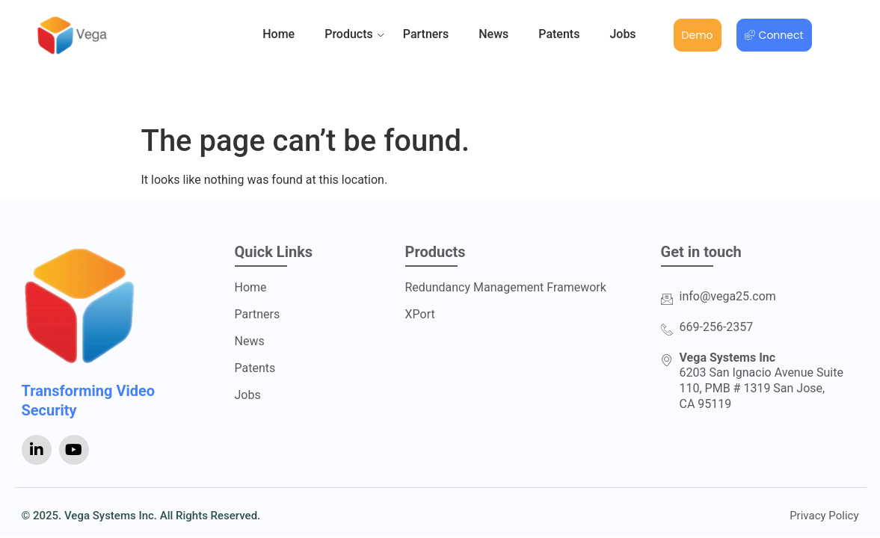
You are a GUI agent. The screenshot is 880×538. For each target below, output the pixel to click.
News (493, 34)
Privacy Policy (824, 516)
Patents (558, 34)
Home (278, 34)
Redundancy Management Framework (505, 288)
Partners (426, 34)
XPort (420, 315)
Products (348, 35)
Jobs (622, 34)
